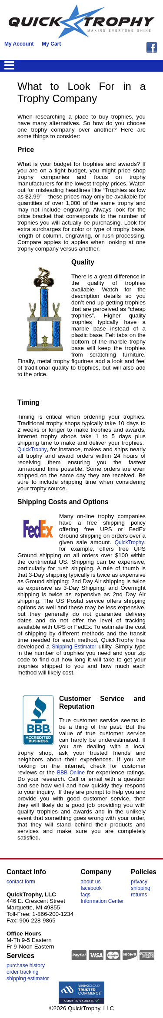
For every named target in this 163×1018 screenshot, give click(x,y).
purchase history (26, 965)
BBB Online (71, 773)
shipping (140, 888)
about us (90, 882)
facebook (91, 888)
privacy (139, 882)
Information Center (101, 901)
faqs (85, 895)
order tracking (22, 972)
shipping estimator (28, 978)
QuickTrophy (32, 449)
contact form (21, 882)
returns (139, 895)
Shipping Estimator (74, 647)
